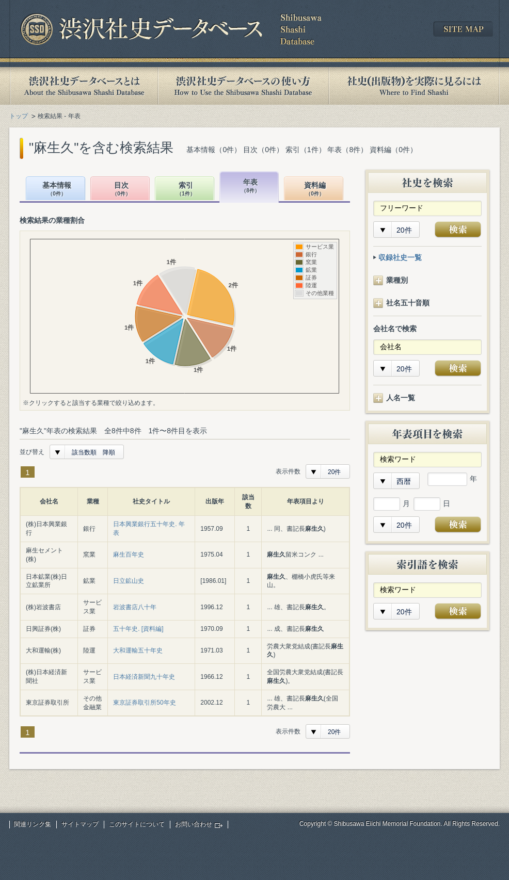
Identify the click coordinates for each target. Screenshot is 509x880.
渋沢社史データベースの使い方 (243, 86)
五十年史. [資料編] (138, 628)
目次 (121, 189)
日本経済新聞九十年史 (144, 676)
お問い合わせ (193, 824)
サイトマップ (80, 824)
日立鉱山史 (128, 580)
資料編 (315, 189)
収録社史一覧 (400, 257)
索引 (186, 189)
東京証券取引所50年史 (144, 702)
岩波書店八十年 (134, 607)
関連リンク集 (32, 824)
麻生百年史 (128, 554)
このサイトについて (137, 824)
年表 (250, 186)
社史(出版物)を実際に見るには (414, 86)
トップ (18, 116)
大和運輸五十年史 (138, 650)
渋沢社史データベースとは (83, 86)
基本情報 (57, 189)
